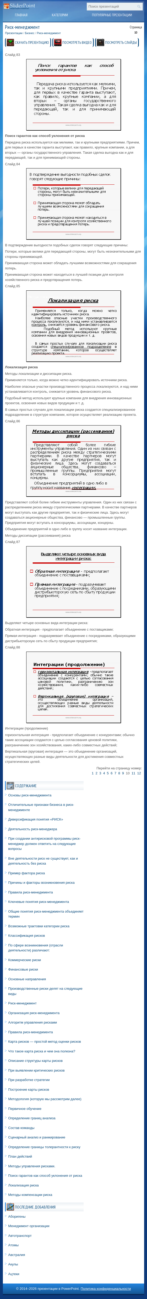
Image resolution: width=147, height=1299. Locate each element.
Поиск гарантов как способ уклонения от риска (45, 1176)
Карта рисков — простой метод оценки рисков (44, 1042)
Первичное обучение (24, 1109)
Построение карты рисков (28, 1090)
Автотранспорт (19, 1236)
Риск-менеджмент (49, 33)
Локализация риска (23, 1185)
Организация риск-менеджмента (33, 1013)
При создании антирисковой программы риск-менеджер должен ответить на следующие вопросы (44, 844)
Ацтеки (13, 1274)
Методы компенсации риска (30, 1195)
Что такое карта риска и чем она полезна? (41, 1051)
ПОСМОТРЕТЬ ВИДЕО (77, 42)
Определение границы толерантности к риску (44, 1147)
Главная (21, 15)
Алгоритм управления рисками (32, 1022)
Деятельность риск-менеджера (32, 829)
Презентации (14, 33)
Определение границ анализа (31, 1118)
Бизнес (29, 33)
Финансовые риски (23, 969)
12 (139, 773)
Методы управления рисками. (31, 1166)
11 (133, 773)
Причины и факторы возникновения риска (41, 883)
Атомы (13, 1245)
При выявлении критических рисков (36, 1070)
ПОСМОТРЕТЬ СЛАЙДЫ (121, 42)
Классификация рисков (26, 936)
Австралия (16, 1255)
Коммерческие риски (24, 960)
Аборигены (16, 1216)
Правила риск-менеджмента (30, 892)
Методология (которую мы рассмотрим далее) (44, 1099)
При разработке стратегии (29, 1080)
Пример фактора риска (26, 873)
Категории (60, 15)
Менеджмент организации (28, 1226)
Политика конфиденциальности (106, 1289)
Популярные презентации (112, 15)
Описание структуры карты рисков (35, 1061)
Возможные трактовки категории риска (38, 926)
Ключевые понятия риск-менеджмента (38, 902)
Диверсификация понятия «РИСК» (35, 819)
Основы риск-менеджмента (29, 795)
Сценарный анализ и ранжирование (36, 1137)
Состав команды (21, 1128)
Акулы (13, 1264)
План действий (20, 1156)
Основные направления (27, 979)
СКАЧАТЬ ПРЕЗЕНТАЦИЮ (32, 42)
